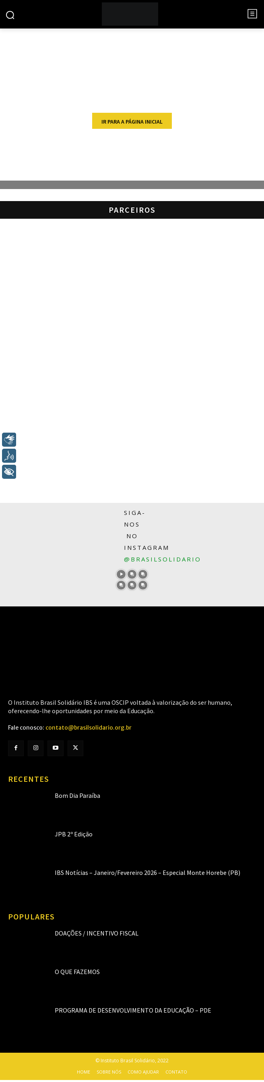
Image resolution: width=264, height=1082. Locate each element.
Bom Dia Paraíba (77, 795)
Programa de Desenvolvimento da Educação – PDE (133, 1010)
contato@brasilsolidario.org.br (88, 727)
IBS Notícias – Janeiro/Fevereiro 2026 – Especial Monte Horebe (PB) (147, 872)
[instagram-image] (121, 574)
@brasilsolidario (162, 559)
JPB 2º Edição (74, 834)
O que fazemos (77, 972)
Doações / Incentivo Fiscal (96, 933)
